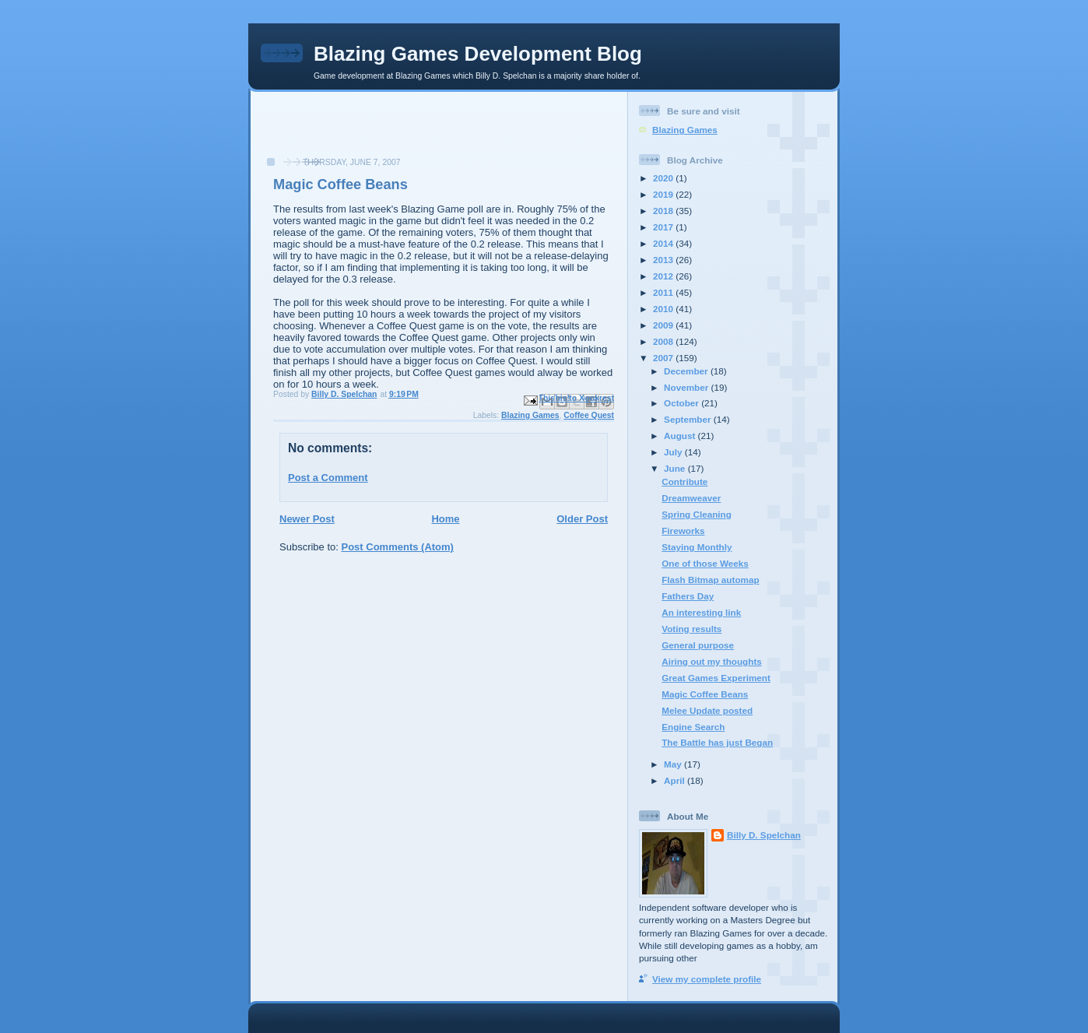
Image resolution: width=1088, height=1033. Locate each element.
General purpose (698, 645)
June (676, 468)
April (675, 780)
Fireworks (683, 530)
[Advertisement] (348, 132)
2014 (664, 243)
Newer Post (307, 519)
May (674, 764)
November (687, 387)
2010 (664, 309)
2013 (664, 260)
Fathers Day (688, 596)
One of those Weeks (705, 563)
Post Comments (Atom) (398, 547)
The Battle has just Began (717, 742)
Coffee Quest (588, 415)
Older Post (582, 519)
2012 (664, 276)
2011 (664, 292)
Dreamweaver (691, 498)
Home (445, 519)
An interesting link (701, 612)
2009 (664, 325)
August (681, 435)
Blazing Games (530, 415)
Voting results (691, 629)
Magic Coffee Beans (705, 694)
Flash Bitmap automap (710, 579)
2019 (664, 194)
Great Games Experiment (716, 678)
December (687, 371)
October (682, 403)
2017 (664, 227)
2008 (664, 341)
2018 (664, 211)
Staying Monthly (697, 547)
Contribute (684, 481)
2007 (664, 358)
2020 (664, 178)
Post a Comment (328, 477)
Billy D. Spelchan (764, 835)
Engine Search (693, 727)
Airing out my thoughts (712, 661)
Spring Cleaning (697, 514)
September (689, 419)
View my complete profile (706, 979)
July (674, 452)
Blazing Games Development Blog (478, 53)
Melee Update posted (707, 710)
